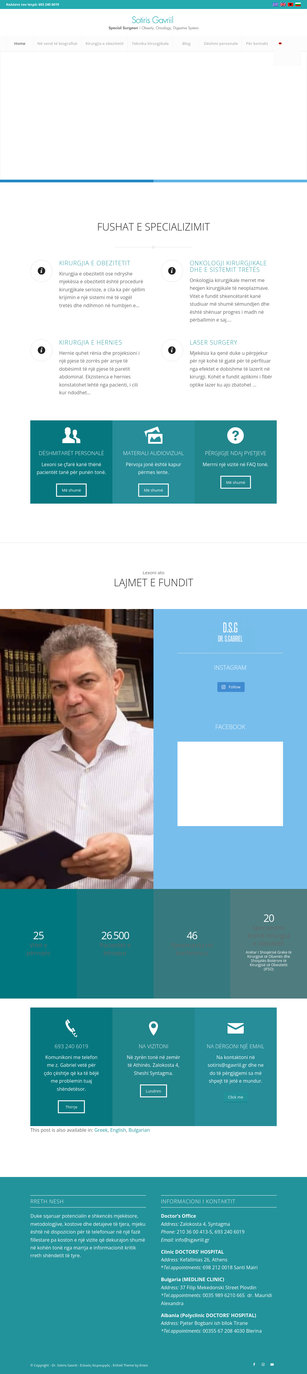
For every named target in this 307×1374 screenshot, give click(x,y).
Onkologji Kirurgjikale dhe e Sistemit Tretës (228, 266)
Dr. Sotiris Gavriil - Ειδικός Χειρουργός (81, 1365)
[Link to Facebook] (278, 22)
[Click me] (236, 1097)
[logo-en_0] (153, 22)
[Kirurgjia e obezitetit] (41, 271)
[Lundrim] (153, 1091)
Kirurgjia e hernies (90, 342)
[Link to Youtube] (296, 22)
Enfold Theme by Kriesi (130, 1365)
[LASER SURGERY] (172, 350)
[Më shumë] (71, 490)
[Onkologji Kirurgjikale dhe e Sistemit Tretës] (172, 271)
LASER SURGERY (213, 342)
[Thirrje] (71, 1107)
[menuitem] (19, 43)
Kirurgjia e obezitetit (94, 263)
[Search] (287, 58)
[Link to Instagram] (287, 22)
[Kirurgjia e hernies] (41, 350)
